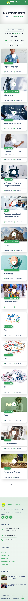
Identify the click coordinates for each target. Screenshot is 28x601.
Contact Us (4, 564)
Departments (5, 555)
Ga (5, 387)
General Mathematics (12, 123)
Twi (5, 358)
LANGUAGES (9, 43)
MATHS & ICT (19, 43)
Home (6, 16)
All (6, 40)
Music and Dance (11, 302)
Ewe (5, 330)
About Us (4, 552)
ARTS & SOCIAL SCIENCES (17, 40)
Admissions (4, 558)
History (7, 245)
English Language (11, 67)
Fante (6, 415)
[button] (26, 2)
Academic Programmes (8, 561)
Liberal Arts (8, 95)
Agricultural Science (12, 472)
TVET (18, 45)
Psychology (8, 273)
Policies (13, 595)
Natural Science (10, 444)
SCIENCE (11, 45)
